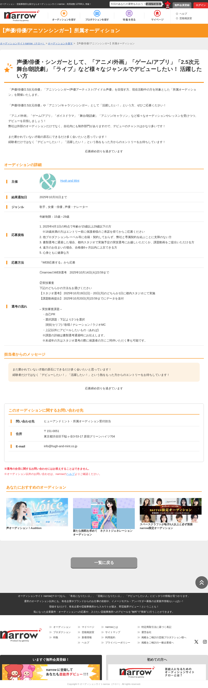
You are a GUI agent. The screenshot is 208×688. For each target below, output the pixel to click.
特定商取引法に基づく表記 (156, 627)
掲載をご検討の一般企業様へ (157, 642)
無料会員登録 (182, 5)
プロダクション (62, 632)
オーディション (62, 627)
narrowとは (111, 627)
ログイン (201, 5)
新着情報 (87, 637)
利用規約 (110, 637)
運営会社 (146, 632)
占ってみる (153, 3)
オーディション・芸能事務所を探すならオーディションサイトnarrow (32, 4)
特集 (55, 637)
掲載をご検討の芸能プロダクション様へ (163, 637)
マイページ (88, 627)
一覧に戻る (104, 562)
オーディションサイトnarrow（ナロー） (100, 684)
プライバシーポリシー (117, 642)
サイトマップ (112, 632)
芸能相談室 (186, 18)
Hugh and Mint (69, 180)
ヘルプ (183, 13)
